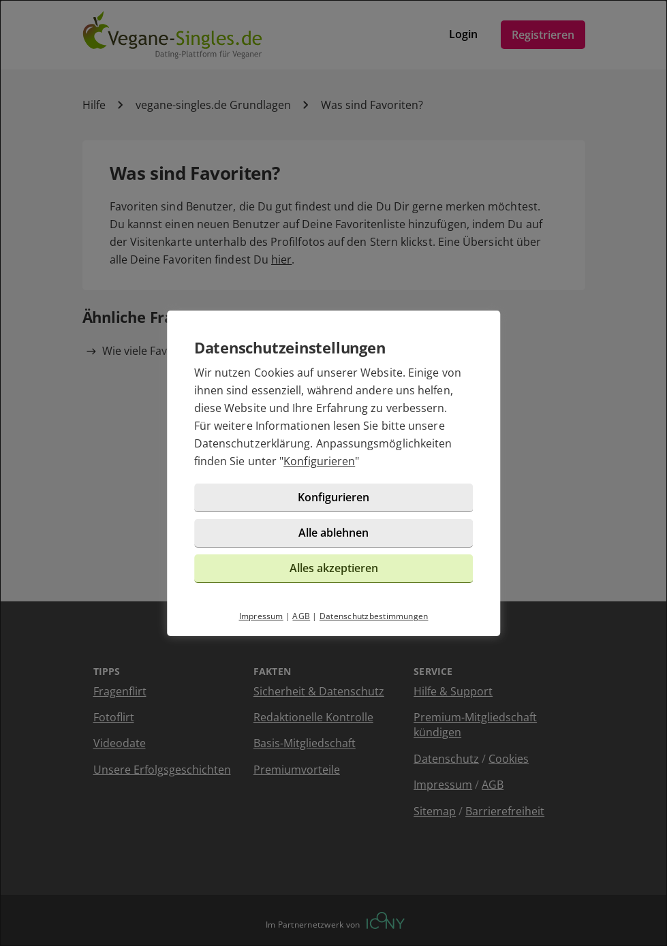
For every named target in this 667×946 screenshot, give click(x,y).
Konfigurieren (319, 461)
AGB (301, 616)
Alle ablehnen (333, 532)
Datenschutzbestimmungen (374, 616)
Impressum (261, 616)
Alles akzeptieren (334, 568)
